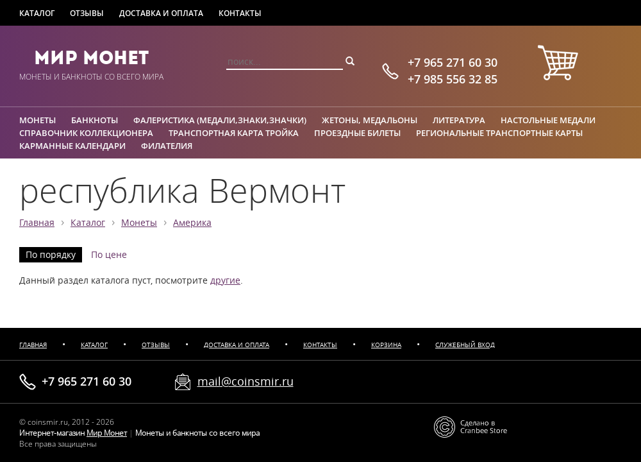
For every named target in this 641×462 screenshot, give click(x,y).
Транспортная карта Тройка (234, 133)
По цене (109, 255)
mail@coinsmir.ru (245, 381)
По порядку (51, 255)
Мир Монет (91, 57)
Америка (192, 222)
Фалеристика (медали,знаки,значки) (219, 120)
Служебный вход (465, 345)
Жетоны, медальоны (369, 120)
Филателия (166, 145)
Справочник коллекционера (86, 133)
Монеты (37, 120)
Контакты (240, 13)
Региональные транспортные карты (499, 133)
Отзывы (87, 13)
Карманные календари (72, 145)
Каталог (36, 13)
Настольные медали (548, 120)
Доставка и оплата (161, 13)
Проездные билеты (357, 133)
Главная (36, 222)
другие (225, 280)
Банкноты (94, 120)
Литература (459, 120)
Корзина (386, 345)
